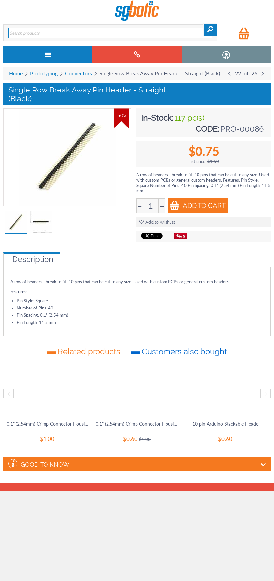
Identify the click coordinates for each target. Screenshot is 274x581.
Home (16, 73)
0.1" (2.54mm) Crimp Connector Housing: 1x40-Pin (137, 424)
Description (32, 259)
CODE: (207, 129)
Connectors (78, 73)
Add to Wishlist (157, 222)
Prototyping (44, 73)
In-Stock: (157, 118)
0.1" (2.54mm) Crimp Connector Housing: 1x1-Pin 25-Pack (48, 424)
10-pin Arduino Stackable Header (226, 424)
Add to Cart (198, 205)
